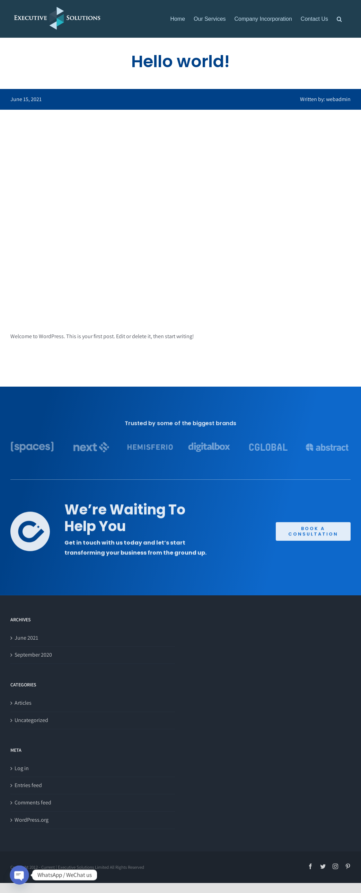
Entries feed (28, 785)
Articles (23, 702)
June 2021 (26, 637)
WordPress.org (32, 819)
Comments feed (33, 802)
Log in (22, 768)
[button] (339, 19)
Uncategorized (31, 720)
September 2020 (33, 654)
